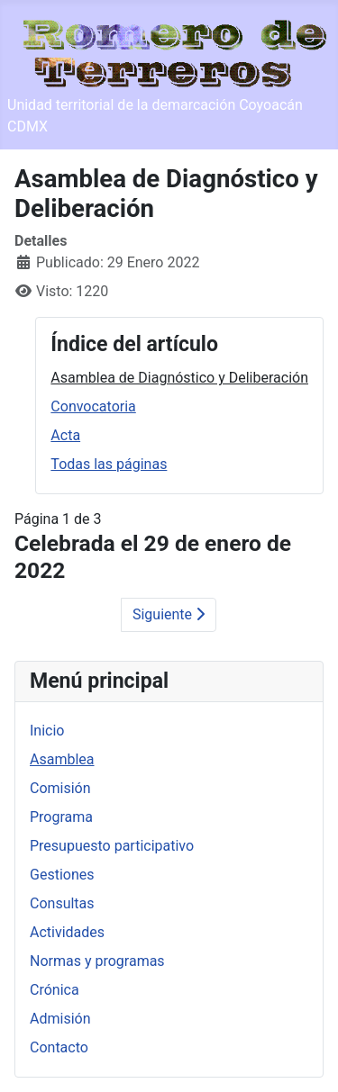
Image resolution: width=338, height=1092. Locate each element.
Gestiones (62, 874)
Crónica (54, 989)
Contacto (59, 1047)
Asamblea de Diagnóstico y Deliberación (179, 377)
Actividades (67, 932)
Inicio (47, 730)
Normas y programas (97, 961)
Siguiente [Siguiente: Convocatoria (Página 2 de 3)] (168, 614)
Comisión (60, 788)
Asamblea (62, 759)
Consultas (62, 903)
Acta (65, 435)
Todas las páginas (108, 464)
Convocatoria (92, 406)
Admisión (60, 1018)
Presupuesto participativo (112, 845)
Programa (61, 817)
